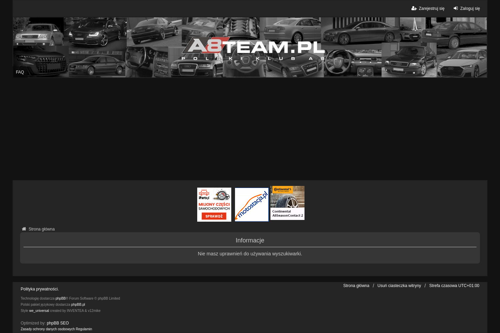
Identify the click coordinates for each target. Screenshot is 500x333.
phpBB (61, 298)
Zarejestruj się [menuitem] (427, 8)
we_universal (39, 311)
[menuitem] (48, 329)
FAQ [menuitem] (20, 72)
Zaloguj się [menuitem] (466, 8)
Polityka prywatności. (40, 289)
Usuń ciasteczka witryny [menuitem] (399, 285)
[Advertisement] (250, 129)
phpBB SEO (58, 323)
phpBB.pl (78, 304)
